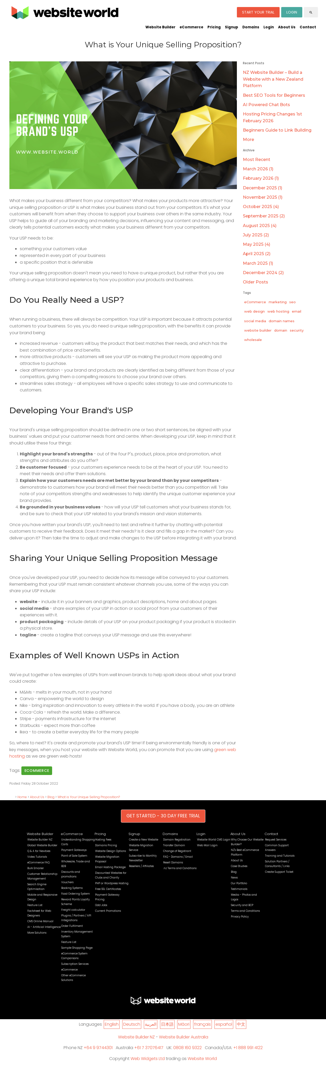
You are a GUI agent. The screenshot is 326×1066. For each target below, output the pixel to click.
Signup (231, 27)
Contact (308, 27)
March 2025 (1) (258, 263)
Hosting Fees (103, 840)
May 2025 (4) (256, 244)
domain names (281, 321)
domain (280, 330)
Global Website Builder (42, 845)
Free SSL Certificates (108, 889)
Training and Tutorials (279, 856)
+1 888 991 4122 (248, 1048)
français (202, 1024)
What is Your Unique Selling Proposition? (89, 797)
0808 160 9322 (187, 1048)
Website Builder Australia (183, 1037)
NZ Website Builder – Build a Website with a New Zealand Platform (273, 79)
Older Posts (255, 282)
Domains (250, 27)
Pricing (214, 27)
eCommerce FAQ (38, 862)
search (311, 12)
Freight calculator (73, 910)
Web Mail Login (207, 845)
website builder (258, 330)
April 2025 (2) (256, 253)
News (234, 878)
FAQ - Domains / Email (178, 857)
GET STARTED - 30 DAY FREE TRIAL (163, 816)
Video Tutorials (37, 857)
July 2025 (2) (256, 234)
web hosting (278, 311)
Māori (183, 1024)
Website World (202, 1059)
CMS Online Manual (40, 921)
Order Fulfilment (72, 926)
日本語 (167, 1024)
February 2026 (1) (261, 178)
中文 (241, 1024)
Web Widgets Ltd (148, 1059)
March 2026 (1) (258, 168)
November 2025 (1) (262, 197)
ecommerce (36, 770)
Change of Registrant (177, 851)
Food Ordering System (75, 894)
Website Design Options (110, 851)
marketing (278, 302)
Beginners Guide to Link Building (277, 130)
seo (292, 302)
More (248, 139)
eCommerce (191, 27)
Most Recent (256, 159)
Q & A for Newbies (38, 851)
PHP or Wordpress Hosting (111, 883)
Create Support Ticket (279, 872)
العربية (150, 1024)
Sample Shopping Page (77, 948)
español (224, 1024)
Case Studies (239, 866)
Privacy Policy (240, 917)
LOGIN (291, 12)
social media (255, 321)
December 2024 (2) (263, 272)
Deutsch (131, 1024)
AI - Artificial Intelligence (44, 927)
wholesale (253, 340)
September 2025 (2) (264, 216)
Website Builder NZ (39, 840)
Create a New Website (143, 840)
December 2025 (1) (262, 187)
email (296, 311)
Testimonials (239, 889)
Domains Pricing (106, 845)
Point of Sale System (74, 856)
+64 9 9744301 (98, 1048)
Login (268, 27)
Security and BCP (242, 905)
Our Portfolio (239, 883)
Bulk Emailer (35, 868)
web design (254, 311)
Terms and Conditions (245, 911)
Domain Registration (176, 840)
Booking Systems (72, 888)
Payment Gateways (74, 850)
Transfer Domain (174, 845)
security (297, 330)
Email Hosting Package (110, 867)
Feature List (34, 905)
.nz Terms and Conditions (179, 868)
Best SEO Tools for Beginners (274, 95)
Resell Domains (173, 862)
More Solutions (36, 933)
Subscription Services (75, 964)
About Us (287, 27)
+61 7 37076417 (148, 1048)
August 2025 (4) (259, 225)
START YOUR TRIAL (258, 12)
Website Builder (160, 27)
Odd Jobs (101, 905)
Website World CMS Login (213, 840)
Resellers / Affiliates (141, 866)
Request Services (275, 840)
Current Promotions (108, 911)
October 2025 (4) (261, 206)
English (112, 1024)
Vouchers (67, 882)
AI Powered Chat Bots (266, 104)
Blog (50, 797)
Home (22, 797)
